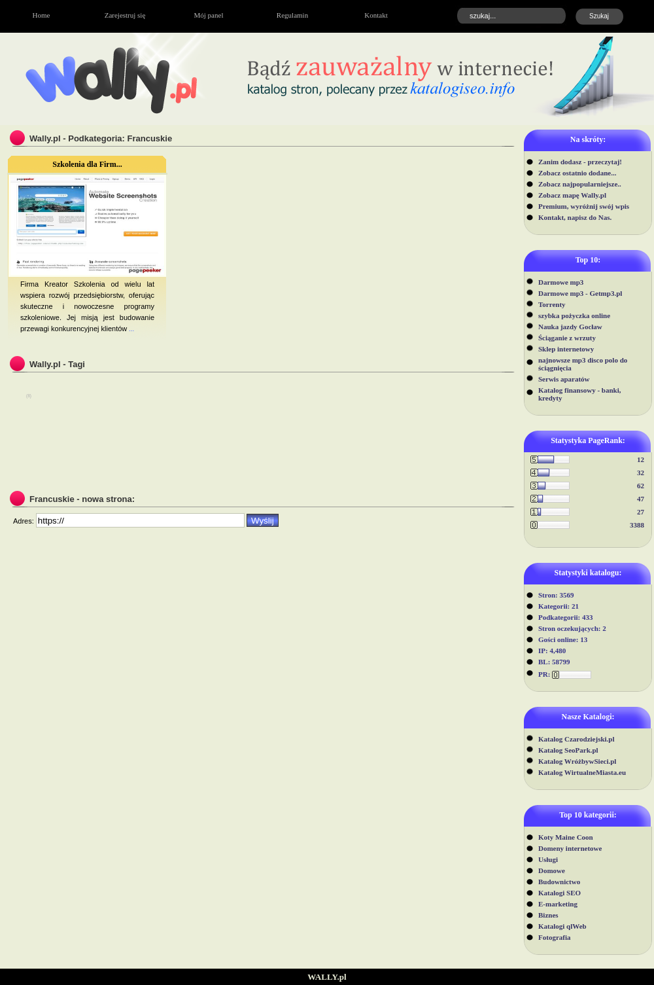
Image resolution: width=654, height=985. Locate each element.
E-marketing (557, 904)
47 (640, 499)
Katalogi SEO (559, 893)
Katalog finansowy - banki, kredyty (579, 394)
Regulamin (292, 15)
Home (41, 15)
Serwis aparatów (564, 379)
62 (640, 486)
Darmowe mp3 (560, 282)
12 (640, 459)
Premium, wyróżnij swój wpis (583, 206)
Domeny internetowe (570, 848)
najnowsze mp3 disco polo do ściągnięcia (582, 364)
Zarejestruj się (125, 15)
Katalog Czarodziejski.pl (576, 739)
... (130, 328)
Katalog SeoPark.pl (568, 750)
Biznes (548, 915)
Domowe (551, 870)
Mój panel (209, 15)
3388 (637, 525)
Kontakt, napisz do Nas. (574, 217)
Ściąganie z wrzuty (567, 338)
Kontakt (375, 15)
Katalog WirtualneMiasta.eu (582, 772)
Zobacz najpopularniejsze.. (579, 184)
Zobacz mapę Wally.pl (572, 195)
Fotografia (554, 937)
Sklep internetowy (566, 349)
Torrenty (552, 304)
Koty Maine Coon (565, 837)
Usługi (548, 859)
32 (640, 472)
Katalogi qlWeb (562, 926)
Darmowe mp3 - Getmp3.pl (580, 293)
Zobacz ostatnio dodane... (577, 173)
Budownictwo (559, 882)
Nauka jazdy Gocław (570, 327)
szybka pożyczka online (574, 315)
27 (640, 512)
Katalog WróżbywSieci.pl (577, 761)
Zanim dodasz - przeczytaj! (580, 162)
